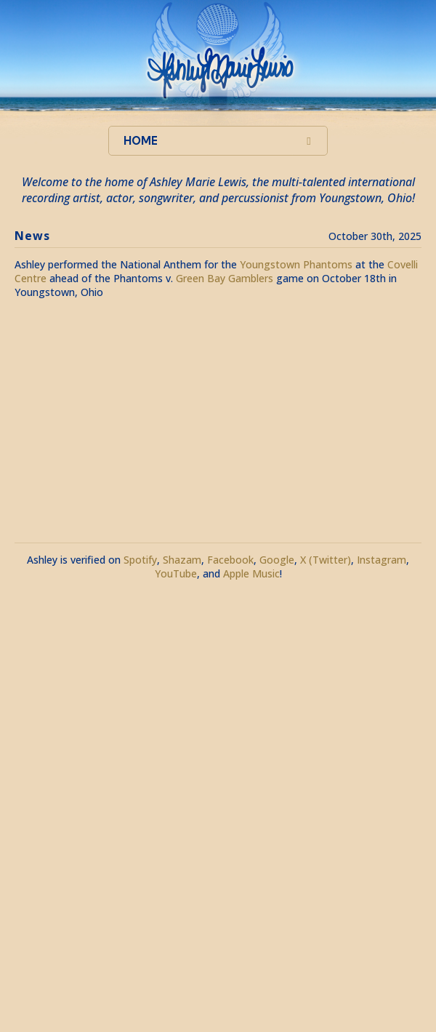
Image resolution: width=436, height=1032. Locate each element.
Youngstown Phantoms (296, 264)
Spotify (140, 560)
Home (141, 141)
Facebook (230, 560)
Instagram (381, 560)
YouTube (176, 573)
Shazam (182, 560)
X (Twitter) (325, 560)
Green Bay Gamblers (224, 278)
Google (276, 560)
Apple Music (251, 573)
